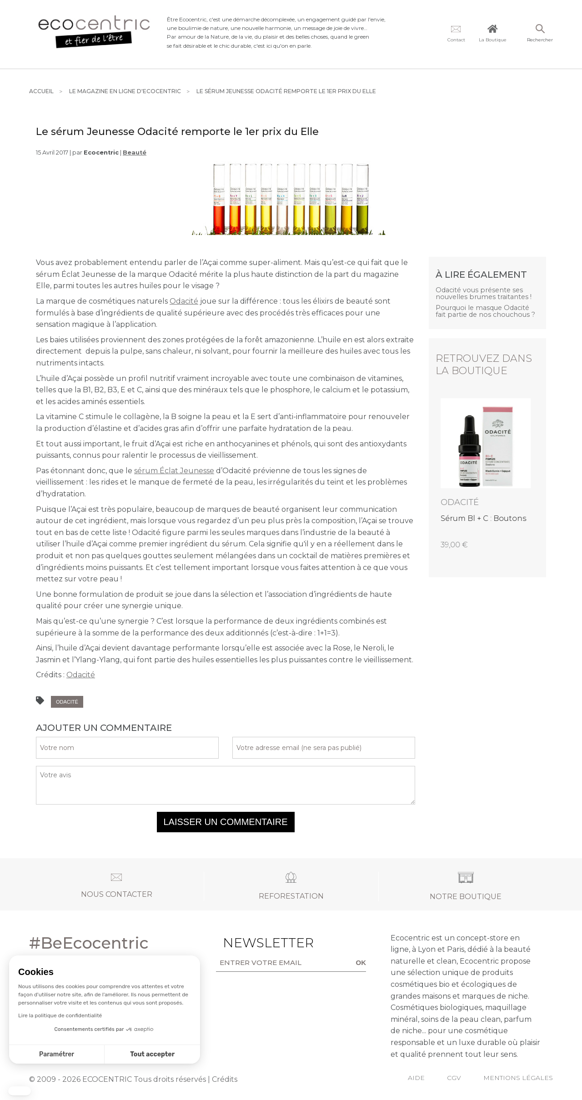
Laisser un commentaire (226, 822)
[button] (19, 1090)
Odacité (184, 301)
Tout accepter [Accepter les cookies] (73, 1054)
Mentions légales (518, 1078)
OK (361, 962)
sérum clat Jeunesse (174, 470)
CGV (454, 1078)
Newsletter (251, 942)
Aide (416, 1078)
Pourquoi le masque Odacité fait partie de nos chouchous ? (485, 311)
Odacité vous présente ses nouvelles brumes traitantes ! (484, 293)
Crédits (224, 1079)
